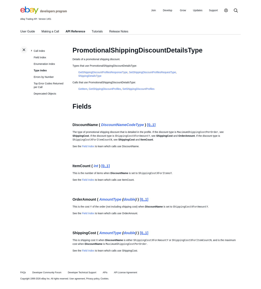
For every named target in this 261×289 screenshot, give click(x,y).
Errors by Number (44, 77)
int (96, 166)
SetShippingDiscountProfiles (139, 88)
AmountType (110, 199)
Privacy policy (92, 278)
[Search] (235, 11)
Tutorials (97, 31)
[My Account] (226, 11)
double (129, 199)
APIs (105, 272)
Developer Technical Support (82, 272)
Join (153, 10)
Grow (183, 10)
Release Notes (118, 31)
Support (213, 10)
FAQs (23, 272)
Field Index (40, 57)
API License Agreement (125, 272)
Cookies (104, 278)
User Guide (27, 31)
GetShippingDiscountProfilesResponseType (103, 72)
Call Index (39, 50)
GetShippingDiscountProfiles (105, 88)
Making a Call (50, 31)
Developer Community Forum (46, 272)
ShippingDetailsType (90, 75)
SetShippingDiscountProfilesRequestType (152, 72)
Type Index (40, 70)
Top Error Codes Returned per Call (48, 85)
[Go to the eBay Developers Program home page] (43, 12)
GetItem (82, 88)
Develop (167, 10)
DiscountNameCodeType (122, 125)
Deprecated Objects (45, 93)
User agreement (77, 278)
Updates (197, 10)
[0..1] (151, 125)
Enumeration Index (44, 63)
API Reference (75, 31)
